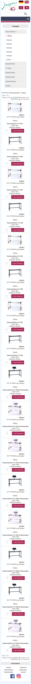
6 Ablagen (9, 55)
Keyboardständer (12, 32)
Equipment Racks (11, 81)
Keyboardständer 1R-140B (15, 289)
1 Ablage (9, 36)
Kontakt (23, 672)
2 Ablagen (9, 40)
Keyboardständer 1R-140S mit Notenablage (15, 535)
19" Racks (8, 68)
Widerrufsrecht (8, 672)
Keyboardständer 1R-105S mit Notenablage (15, 426)
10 (13, 97)
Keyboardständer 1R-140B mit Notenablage (15, 571)
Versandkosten (8, 670)
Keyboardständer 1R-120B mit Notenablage (15, 498)
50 (17, 97)
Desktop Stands (10, 72)
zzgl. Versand (20, 117)
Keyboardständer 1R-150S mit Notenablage (15, 643)
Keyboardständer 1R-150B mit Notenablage (15, 607)
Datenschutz (23, 670)
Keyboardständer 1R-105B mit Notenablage (15, 390)
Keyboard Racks (10, 64)
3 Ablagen (9, 44)
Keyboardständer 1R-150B (15, 355)
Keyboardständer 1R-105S (15, 123)
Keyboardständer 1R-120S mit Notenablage (15, 463)
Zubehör (8, 59)
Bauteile (8, 86)
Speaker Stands (10, 77)
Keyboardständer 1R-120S (15, 190)
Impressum (23, 667)
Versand (8, 667)
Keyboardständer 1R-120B (15, 223)
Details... (15, 120)
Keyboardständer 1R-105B (15, 156)
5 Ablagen (9, 52)
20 (15, 97)
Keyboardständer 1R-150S (15, 322)
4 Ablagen (9, 48)
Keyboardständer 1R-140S (15, 256)
